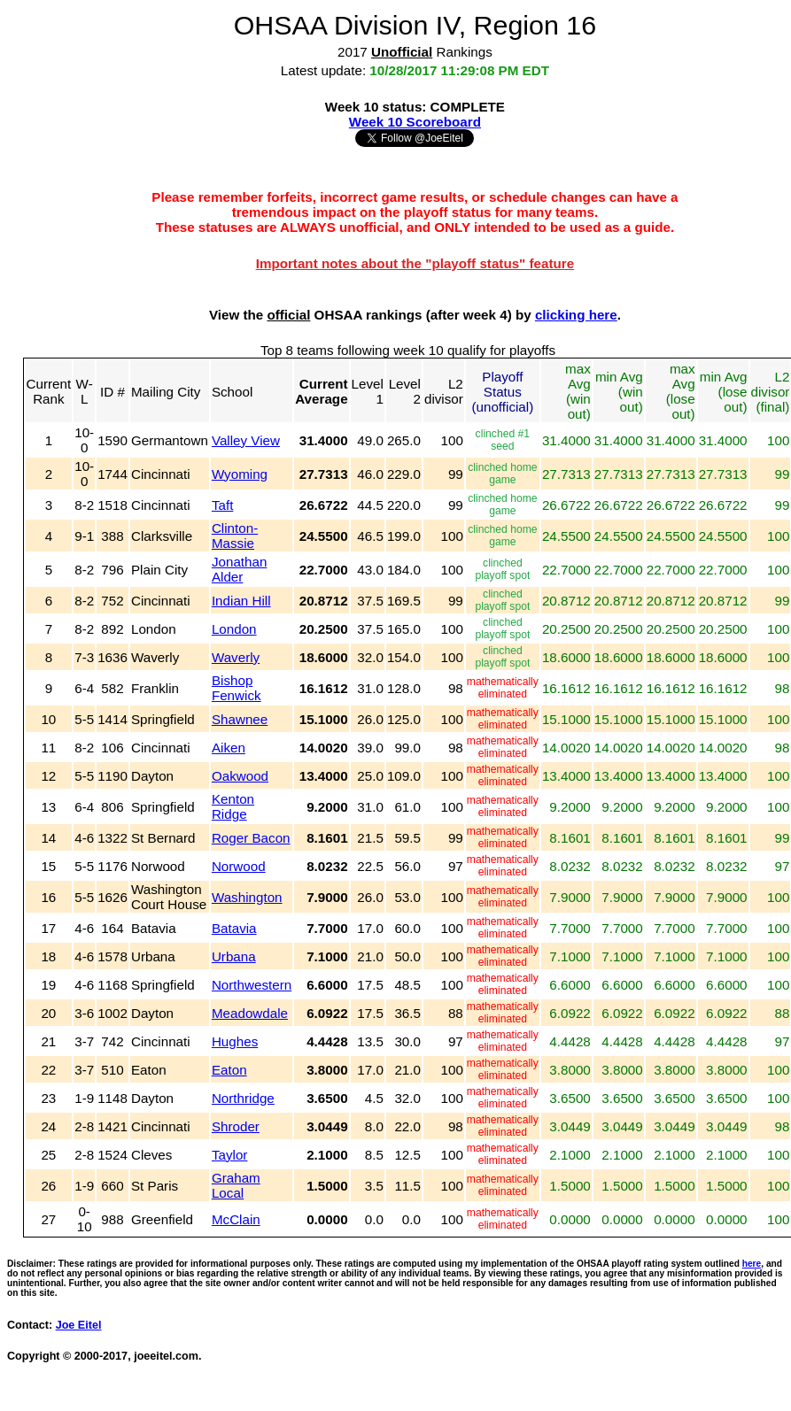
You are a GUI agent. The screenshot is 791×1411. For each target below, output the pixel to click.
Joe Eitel (79, 1325)
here (752, 1263)
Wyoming (240, 474)
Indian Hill (241, 600)
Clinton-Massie (235, 535)
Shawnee (240, 719)
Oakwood (240, 775)
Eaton (229, 1069)
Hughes (235, 1041)
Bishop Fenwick (236, 688)
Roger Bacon (251, 837)
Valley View (246, 440)
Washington (247, 897)
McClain (236, 1219)
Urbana (234, 956)
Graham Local (236, 1185)
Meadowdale (250, 1013)
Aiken (228, 747)
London (234, 628)
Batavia (234, 928)
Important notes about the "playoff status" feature (415, 263)
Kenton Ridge (233, 806)
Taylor (230, 1154)
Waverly (236, 657)
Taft (222, 505)
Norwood (239, 866)
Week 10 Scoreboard (415, 121)
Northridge (243, 1098)
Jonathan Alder (240, 569)
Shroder (236, 1126)
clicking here (576, 314)
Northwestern (251, 984)
